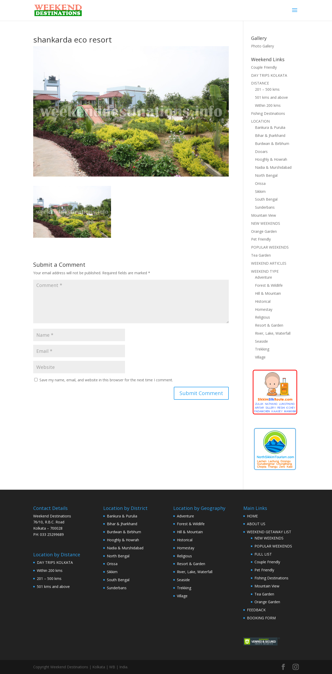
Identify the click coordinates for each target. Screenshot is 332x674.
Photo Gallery (262, 46)
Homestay (263, 309)
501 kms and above (271, 97)
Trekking (262, 349)
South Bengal (266, 199)
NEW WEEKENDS (265, 223)
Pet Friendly (261, 239)
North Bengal (266, 175)
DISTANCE (260, 83)
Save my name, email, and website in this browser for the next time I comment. (106, 379)
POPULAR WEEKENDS (270, 247)
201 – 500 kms (267, 89)
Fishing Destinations (268, 113)
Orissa (260, 183)
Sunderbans (265, 207)
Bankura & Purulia (270, 127)
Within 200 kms (268, 105)
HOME (252, 516)
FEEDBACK (256, 609)
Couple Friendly (264, 67)
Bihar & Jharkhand (270, 135)
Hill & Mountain (268, 293)
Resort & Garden (269, 325)
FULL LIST (263, 554)
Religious (262, 317)
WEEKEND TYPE (265, 271)
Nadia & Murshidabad (273, 167)
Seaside (261, 341)
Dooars (261, 151)
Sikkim (260, 191)
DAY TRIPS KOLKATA (269, 75)
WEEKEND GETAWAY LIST (269, 531)
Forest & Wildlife (269, 285)
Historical (263, 301)
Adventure (263, 277)
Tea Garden (261, 255)
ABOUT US (256, 523)
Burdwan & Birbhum (272, 143)
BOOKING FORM (261, 617)
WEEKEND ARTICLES (268, 263)
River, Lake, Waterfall (272, 333)
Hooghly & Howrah (271, 159)
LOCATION (260, 121)
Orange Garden (264, 231)
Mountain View (263, 215)
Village (260, 357)
